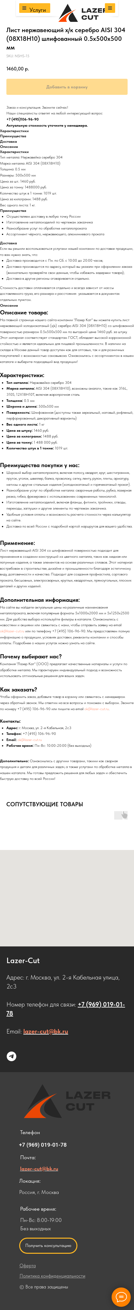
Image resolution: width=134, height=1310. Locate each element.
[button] (48, 1246)
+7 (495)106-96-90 (22, 119)
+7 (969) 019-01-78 (43, 1145)
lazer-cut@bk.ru (45, 1031)
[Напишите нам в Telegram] (11, 1056)
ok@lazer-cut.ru (12, 631)
